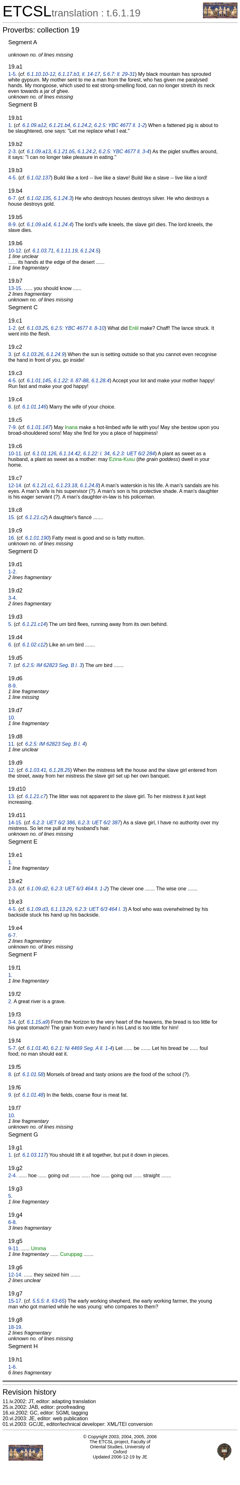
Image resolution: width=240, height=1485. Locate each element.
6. (10, 406)
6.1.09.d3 (37, 909)
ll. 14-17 (91, 74)
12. (11, 770)
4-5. (12, 177)
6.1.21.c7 (35, 796)
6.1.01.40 (37, 1048)
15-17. (15, 1301)
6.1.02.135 (39, 198)
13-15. (15, 288)
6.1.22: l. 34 (96, 453)
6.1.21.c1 (43, 485)
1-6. (12, 1367)
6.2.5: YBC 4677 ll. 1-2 (119, 125)
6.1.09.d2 (37, 888)
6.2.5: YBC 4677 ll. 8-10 (77, 328)
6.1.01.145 (39, 380)
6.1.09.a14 (39, 224)
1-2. (12, 328)
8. (10, 1074)
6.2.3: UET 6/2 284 (133, 453)
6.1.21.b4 (59, 125)
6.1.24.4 (63, 224)
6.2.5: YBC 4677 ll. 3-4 (124, 151)
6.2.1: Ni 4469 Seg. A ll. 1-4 (81, 1048)
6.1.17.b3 (68, 74)
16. (11, 538)
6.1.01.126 (45, 453)
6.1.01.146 (34, 406)
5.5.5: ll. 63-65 (49, 1301)
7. (10, 665)
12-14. (15, 485)
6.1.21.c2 (35, 517)
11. (11, 744)
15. (11, 517)
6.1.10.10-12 (41, 74)
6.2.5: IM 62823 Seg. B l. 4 (55, 744)
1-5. (12, 74)
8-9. (12, 224)
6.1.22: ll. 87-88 (71, 380)
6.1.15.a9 (37, 1022)
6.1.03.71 (43, 250)
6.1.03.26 (32, 354)
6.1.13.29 (61, 909)
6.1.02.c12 (34, 644)
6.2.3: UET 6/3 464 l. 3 (100, 909)
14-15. (15, 822)
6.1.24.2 (82, 125)
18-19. (15, 1327)
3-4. (12, 598)
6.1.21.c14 (34, 624)
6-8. (12, 1222)
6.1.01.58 (32, 1074)
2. (10, 1001)
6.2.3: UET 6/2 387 (99, 822)
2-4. (12, 1175)
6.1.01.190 (37, 538)
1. (10, 125)
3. (10, 354)
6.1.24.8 (89, 485)
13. (11, 796)
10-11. (15, 453)
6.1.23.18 (66, 485)
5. (10, 624)
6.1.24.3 (63, 198)
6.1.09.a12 (34, 125)
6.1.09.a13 (39, 151)
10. (11, 717)
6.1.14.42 (69, 453)
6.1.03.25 (37, 328)
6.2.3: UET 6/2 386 (54, 822)
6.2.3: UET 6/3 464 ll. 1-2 (79, 888)
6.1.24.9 (55, 354)
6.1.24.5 (89, 250)
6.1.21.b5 (64, 151)
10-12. (15, 250)
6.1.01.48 (32, 1095)
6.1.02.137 (39, 177)
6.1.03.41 (35, 770)
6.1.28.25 (59, 770)
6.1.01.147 (39, 427)
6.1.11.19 (67, 250)
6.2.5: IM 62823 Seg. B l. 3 (52, 665)
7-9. (12, 427)
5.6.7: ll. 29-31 (119, 74)
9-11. (14, 1248)
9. (10, 1095)
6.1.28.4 (100, 380)
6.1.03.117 (34, 1155)
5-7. (12, 1048)
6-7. (12, 198)
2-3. (12, 151)
